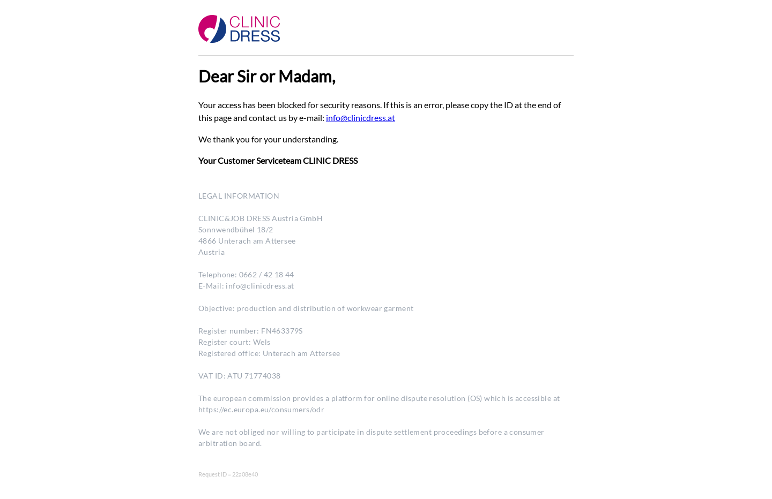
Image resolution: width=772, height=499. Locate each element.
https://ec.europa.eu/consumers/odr (261, 409)
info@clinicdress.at (360, 117)
